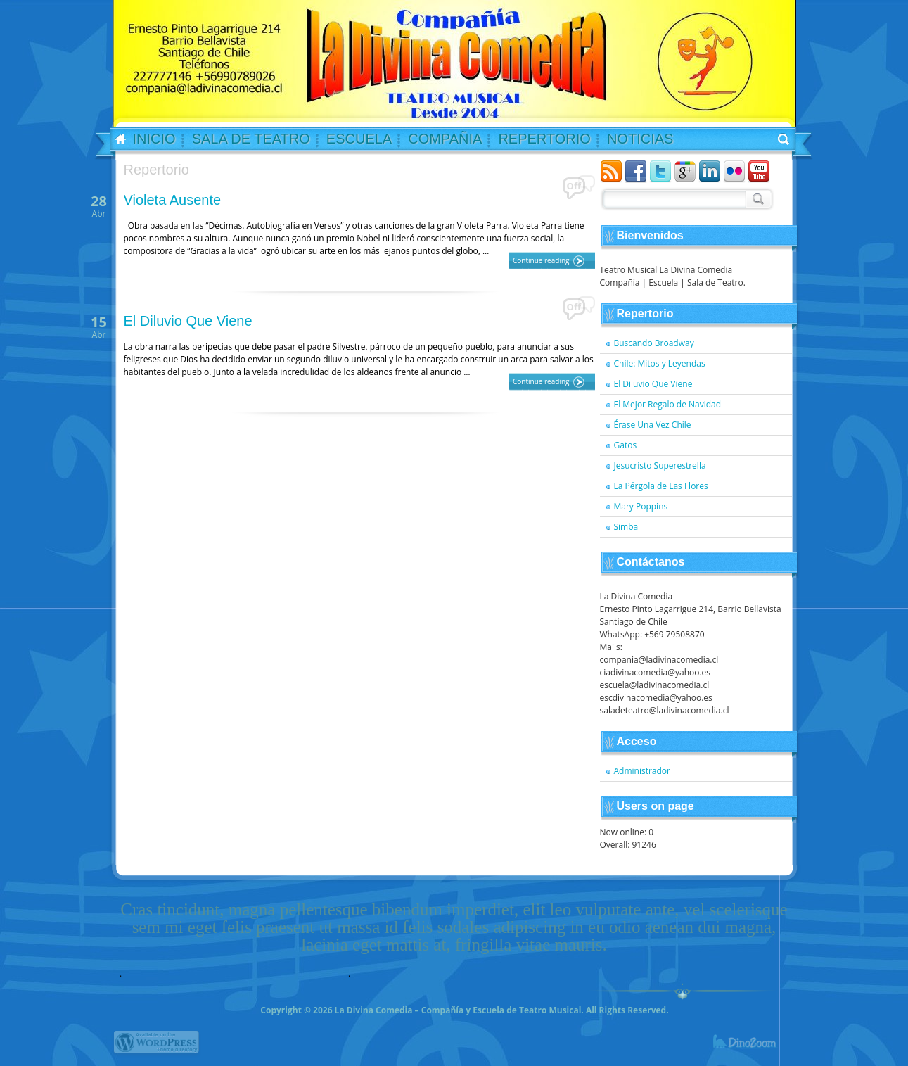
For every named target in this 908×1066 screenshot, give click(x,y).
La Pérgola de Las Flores (661, 486)
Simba (626, 527)
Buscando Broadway (654, 343)
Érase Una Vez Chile (652, 425)
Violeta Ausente (173, 200)
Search (756, 198)
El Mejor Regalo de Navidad (668, 404)
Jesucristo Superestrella (660, 465)
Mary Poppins (641, 506)
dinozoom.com (753, 1048)
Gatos (625, 445)
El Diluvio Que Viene (188, 321)
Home (116, 140)
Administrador (642, 771)
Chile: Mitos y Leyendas (659, 363)
